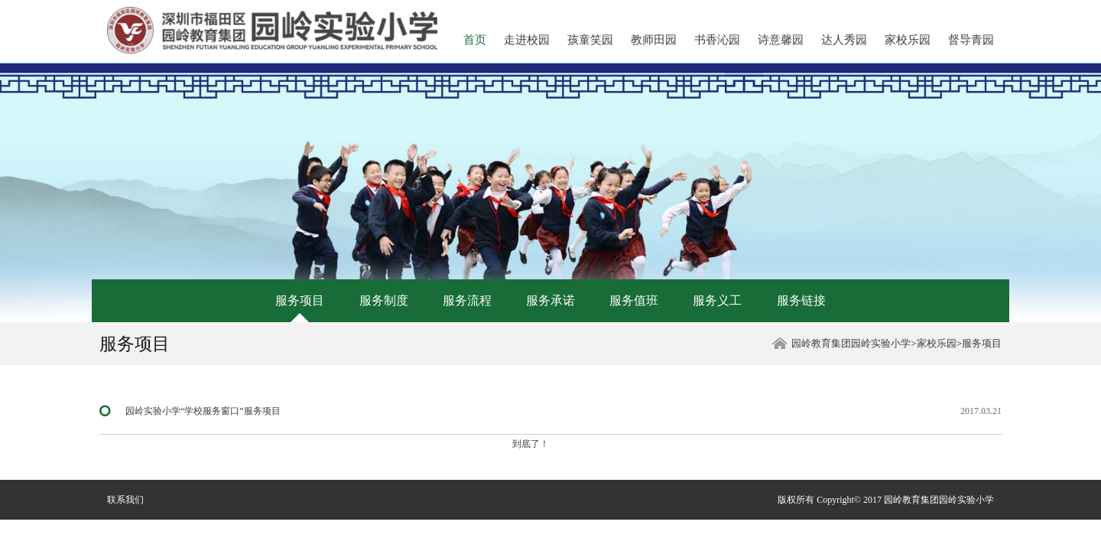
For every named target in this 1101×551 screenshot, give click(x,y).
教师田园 (654, 40)
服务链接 (801, 300)
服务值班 (633, 300)
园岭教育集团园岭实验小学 (851, 343)
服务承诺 (550, 300)
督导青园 (971, 40)
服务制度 (383, 300)
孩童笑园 (590, 40)
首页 (474, 40)
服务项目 (299, 300)
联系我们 (125, 499)
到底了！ (530, 444)
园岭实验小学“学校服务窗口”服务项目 (203, 411)
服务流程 (467, 300)
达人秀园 (844, 40)
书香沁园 (717, 40)
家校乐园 (907, 40)
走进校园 (527, 40)
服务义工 (717, 300)
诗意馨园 (781, 40)
